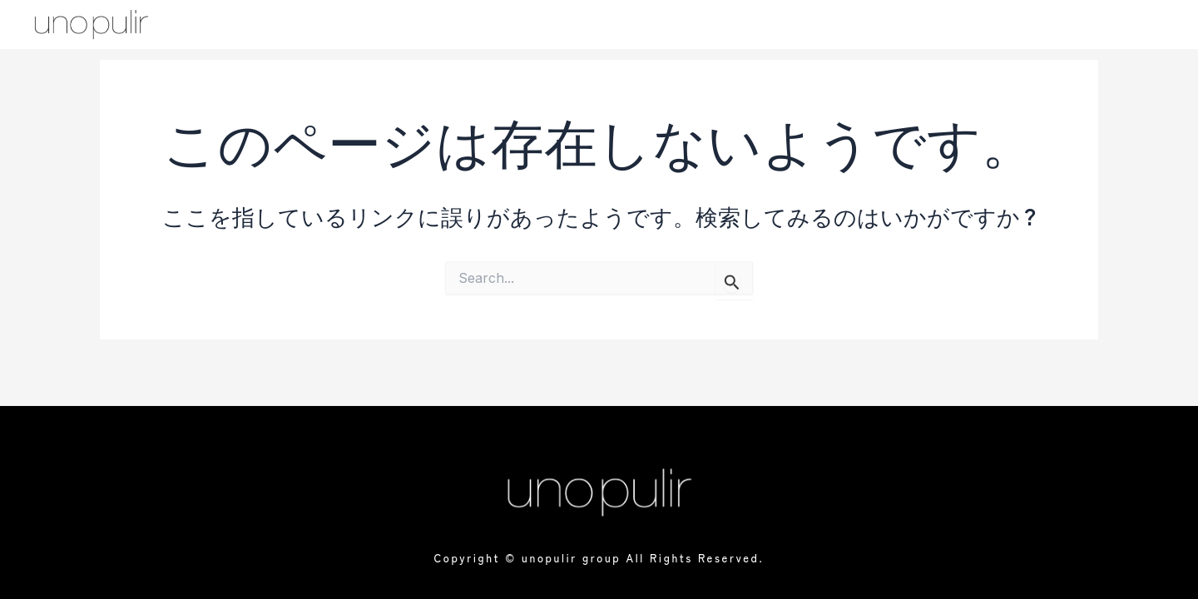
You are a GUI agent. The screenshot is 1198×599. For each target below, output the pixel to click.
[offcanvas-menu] (1130, 26)
